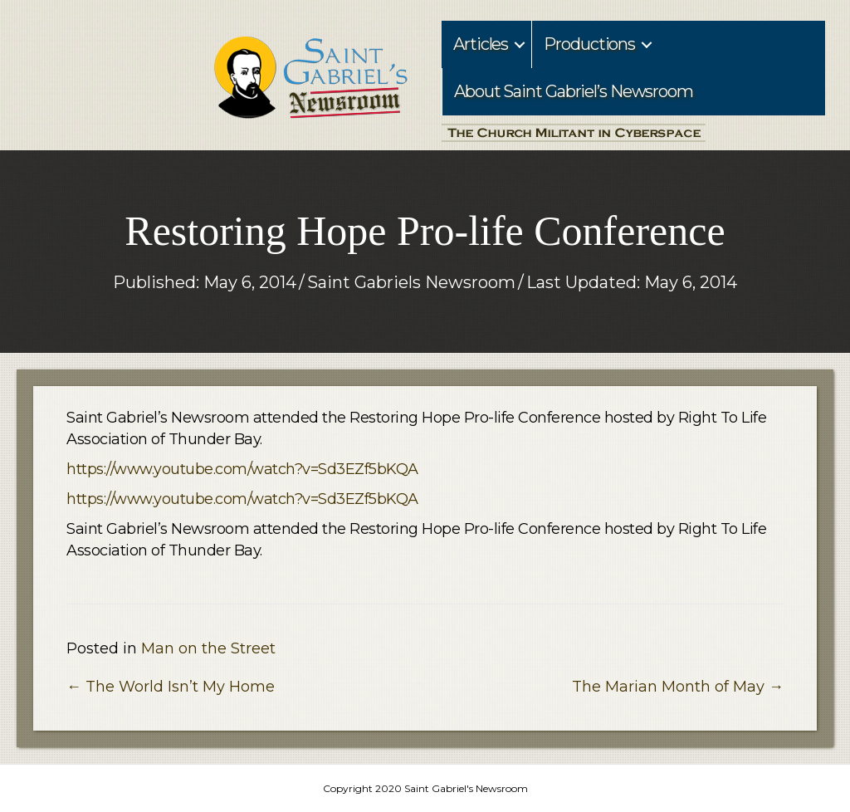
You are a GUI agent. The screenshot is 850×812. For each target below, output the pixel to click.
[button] (519, 44)
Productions (589, 44)
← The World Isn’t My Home (170, 686)
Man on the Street (208, 648)
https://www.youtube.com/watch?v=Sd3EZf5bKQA (242, 469)
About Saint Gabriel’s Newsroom (573, 91)
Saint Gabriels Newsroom (411, 282)
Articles (480, 44)
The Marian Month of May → (678, 686)
